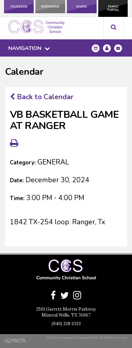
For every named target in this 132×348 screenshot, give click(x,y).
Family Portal (113, 8)
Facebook (19, 7)
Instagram (50, 7)
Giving (81, 7)
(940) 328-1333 (66, 323)
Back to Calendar (41, 97)
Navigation (29, 48)
